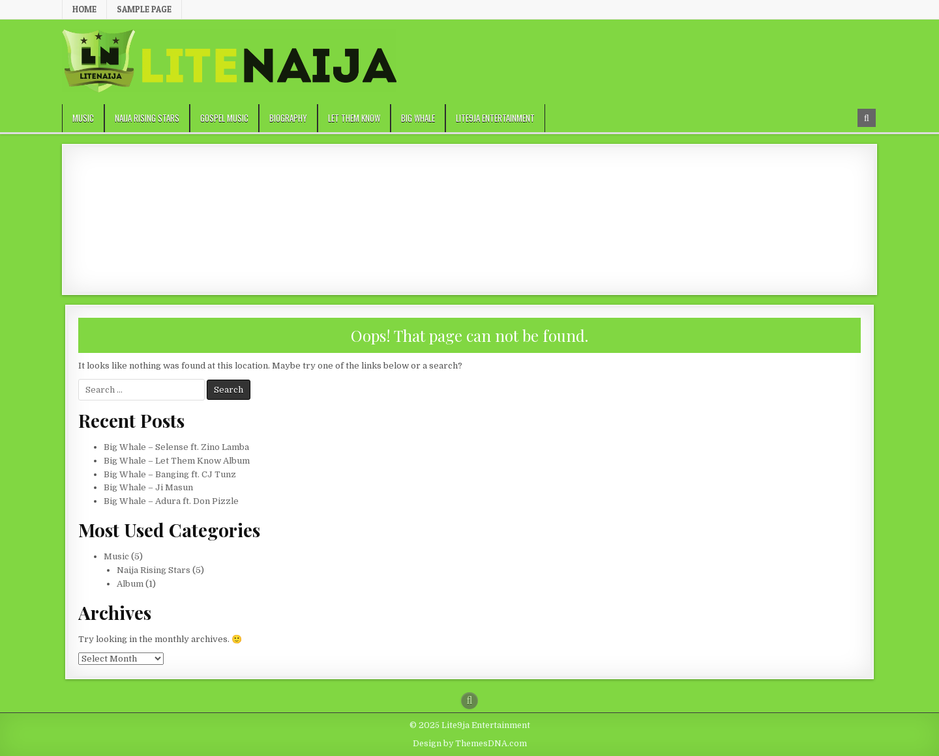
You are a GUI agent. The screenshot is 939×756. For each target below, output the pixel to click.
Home (84, 9)
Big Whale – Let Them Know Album (177, 461)
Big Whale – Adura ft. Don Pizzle (171, 501)
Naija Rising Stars (147, 117)
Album (130, 584)
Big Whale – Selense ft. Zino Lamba (176, 447)
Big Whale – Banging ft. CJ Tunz (170, 474)
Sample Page (144, 9)
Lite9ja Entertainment (495, 117)
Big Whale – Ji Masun (148, 487)
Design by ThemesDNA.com (470, 743)
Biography (288, 117)
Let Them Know (354, 117)
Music (83, 117)
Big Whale (418, 117)
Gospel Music (224, 117)
